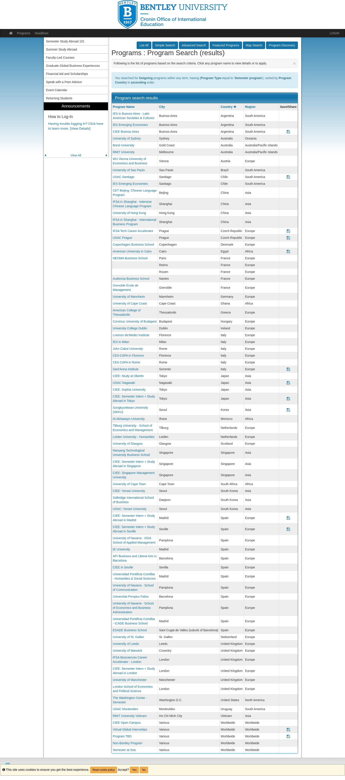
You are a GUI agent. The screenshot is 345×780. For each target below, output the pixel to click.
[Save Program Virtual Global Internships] (288, 729)
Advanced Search (194, 45)
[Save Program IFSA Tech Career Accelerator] (288, 231)
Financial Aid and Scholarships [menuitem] (67, 74)
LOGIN (334, 33)
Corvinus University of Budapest (135, 321)
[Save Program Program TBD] (288, 736)
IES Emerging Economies (130, 125)
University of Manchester (130, 680)
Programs (23, 33)
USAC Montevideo (125, 709)
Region (250, 107)
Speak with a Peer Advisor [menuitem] (64, 82)
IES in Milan (121, 342)
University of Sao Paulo (129, 170)
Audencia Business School (131, 278)
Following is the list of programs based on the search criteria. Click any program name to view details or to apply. (205, 63)
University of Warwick (127, 650)
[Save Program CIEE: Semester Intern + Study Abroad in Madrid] (288, 518)
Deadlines (41, 33)
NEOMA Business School (130, 258)
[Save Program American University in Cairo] (288, 251)
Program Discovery (282, 45)
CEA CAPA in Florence (128, 355)
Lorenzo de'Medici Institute (131, 335)
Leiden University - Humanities (134, 437)
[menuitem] (76, 130)
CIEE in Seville (123, 567)
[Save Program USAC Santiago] (288, 177)
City (162, 107)
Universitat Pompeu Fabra (131, 596)
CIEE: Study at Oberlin (128, 376)
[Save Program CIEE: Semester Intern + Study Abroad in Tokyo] (288, 398)
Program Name (124, 107)
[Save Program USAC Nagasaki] (288, 383)
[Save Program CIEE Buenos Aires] (288, 131)
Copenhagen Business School (133, 244)
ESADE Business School (130, 630)
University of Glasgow (128, 443)
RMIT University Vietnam (130, 716)
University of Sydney (127, 138)
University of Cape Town (129, 484)
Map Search (254, 45)
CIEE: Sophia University (129, 389)
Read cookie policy (104, 769)
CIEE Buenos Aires (126, 131)
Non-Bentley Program (128, 743)
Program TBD (122, 736)
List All (143, 45)
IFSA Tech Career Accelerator (133, 231)
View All (75, 155)
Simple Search (165, 45)
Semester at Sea (124, 750)
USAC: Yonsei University (130, 509)
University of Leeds (126, 644)
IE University (121, 549)
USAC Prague (122, 237)
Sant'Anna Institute (126, 369)
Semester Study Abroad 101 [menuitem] (65, 41)
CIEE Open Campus (127, 722)
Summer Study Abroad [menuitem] (61, 49)
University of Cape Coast (130, 303)
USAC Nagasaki (124, 383)
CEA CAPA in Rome (126, 362)
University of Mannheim (129, 296)
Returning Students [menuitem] (59, 98)
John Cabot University (128, 348)
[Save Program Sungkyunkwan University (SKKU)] (288, 410)
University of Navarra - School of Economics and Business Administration (133, 608)
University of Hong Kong (129, 213)
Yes (134, 769)
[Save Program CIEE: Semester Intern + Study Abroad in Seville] (288, 529)
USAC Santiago (123, 177)
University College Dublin (130, 328)
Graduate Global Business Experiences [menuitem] (73, 65)
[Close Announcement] (294, 63)
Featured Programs (226, 45)
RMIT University (124, 152)
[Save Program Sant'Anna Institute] (288, 369)
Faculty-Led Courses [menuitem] (60, 57)
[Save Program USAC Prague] (288, 237)
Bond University (123, 145)
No (143, 769)
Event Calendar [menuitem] (56, 90)
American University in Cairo (132, 251)
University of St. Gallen (128, 637)
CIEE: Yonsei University (129, 491)
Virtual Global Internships (130, 729)
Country (228, 107)
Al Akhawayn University (129, 419)
